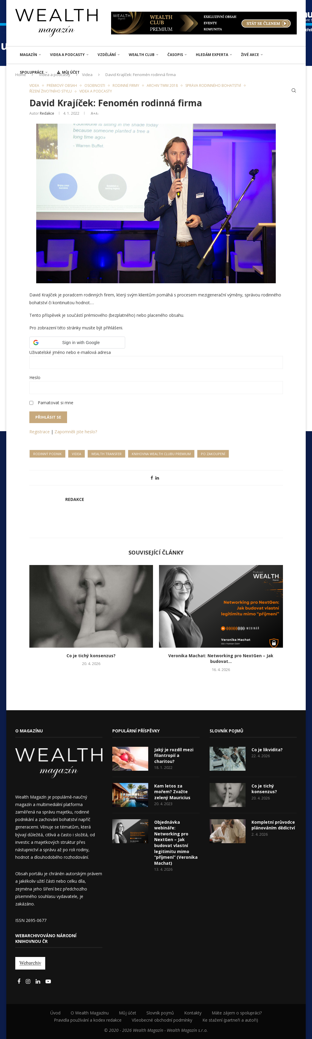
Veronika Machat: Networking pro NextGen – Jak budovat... (220, 658)
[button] (77, 343)
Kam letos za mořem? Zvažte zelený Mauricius (172, 791)
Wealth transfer (106, 454)
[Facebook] (19, 982)
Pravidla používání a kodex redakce (88, 1020)
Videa (76, 454)
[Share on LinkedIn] (157, 478)
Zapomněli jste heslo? (75, 431)
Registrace (39, 431)
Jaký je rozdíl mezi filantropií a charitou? (173, 755)
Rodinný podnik (47, 454)
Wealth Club (142, 54)
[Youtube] (48, 982)
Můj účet (127, 1013)
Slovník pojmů (160, 1013)
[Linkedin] (38, 982)
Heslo (34, 377)
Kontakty (193, 1013)
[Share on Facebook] (152, 478)
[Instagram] (29, 982)
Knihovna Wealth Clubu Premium (161, 454)
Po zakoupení (213, 454)
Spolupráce (32, 72)
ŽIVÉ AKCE (250, 54)
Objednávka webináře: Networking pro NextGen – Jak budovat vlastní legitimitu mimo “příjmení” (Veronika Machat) (176, 842)
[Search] (294, 90)
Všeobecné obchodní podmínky (162, 1020)
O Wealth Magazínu (90, 1013)
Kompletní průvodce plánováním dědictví (273, 825)
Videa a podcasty (67, 54)
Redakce (47, 113)
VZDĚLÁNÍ (107, 54)
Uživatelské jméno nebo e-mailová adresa (70, 352)
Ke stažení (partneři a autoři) (230, 1020)
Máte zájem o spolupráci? (237, 1013)
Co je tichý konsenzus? (91, 655)
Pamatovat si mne (55, 402)
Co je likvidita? (267, 749)
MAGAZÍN (28, 54)
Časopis (175, 54)
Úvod (55, 1013)
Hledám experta (212, 54)
